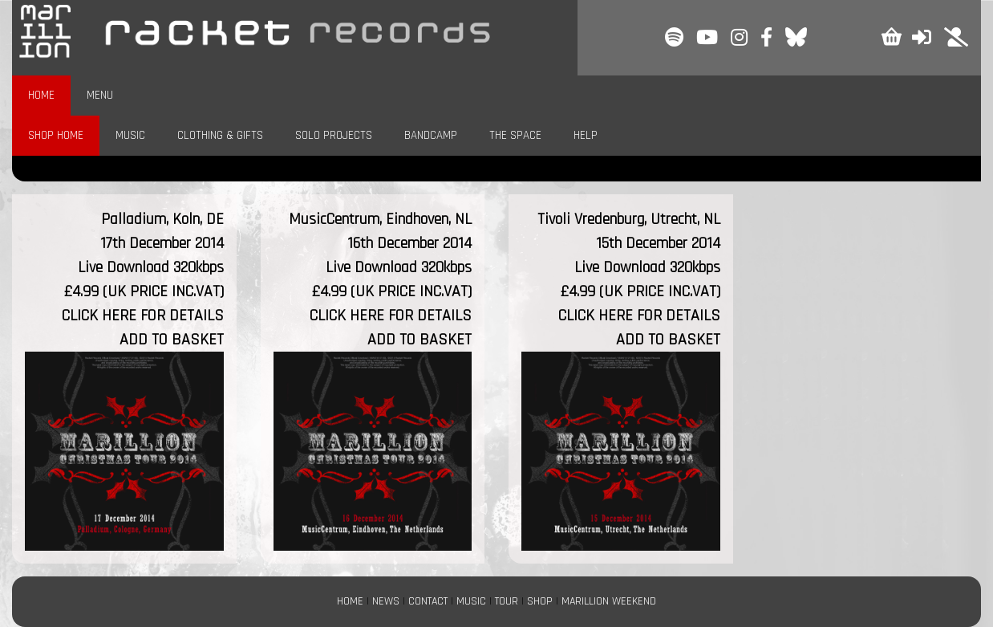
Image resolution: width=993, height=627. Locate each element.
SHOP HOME (55, 135)
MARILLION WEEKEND (608, 601)
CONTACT (428, 601)
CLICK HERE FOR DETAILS (143, 315)
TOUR (506, 601)
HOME (41, 95)
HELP (586, 135)
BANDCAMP (430, 135)
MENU (100, 95)
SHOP (540, 601)
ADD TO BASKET (172, 339)
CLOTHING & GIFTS (220, 135)
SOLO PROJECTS (333, 135)
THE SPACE (515, 135)
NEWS (385, 601)
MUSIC (130, 135)
